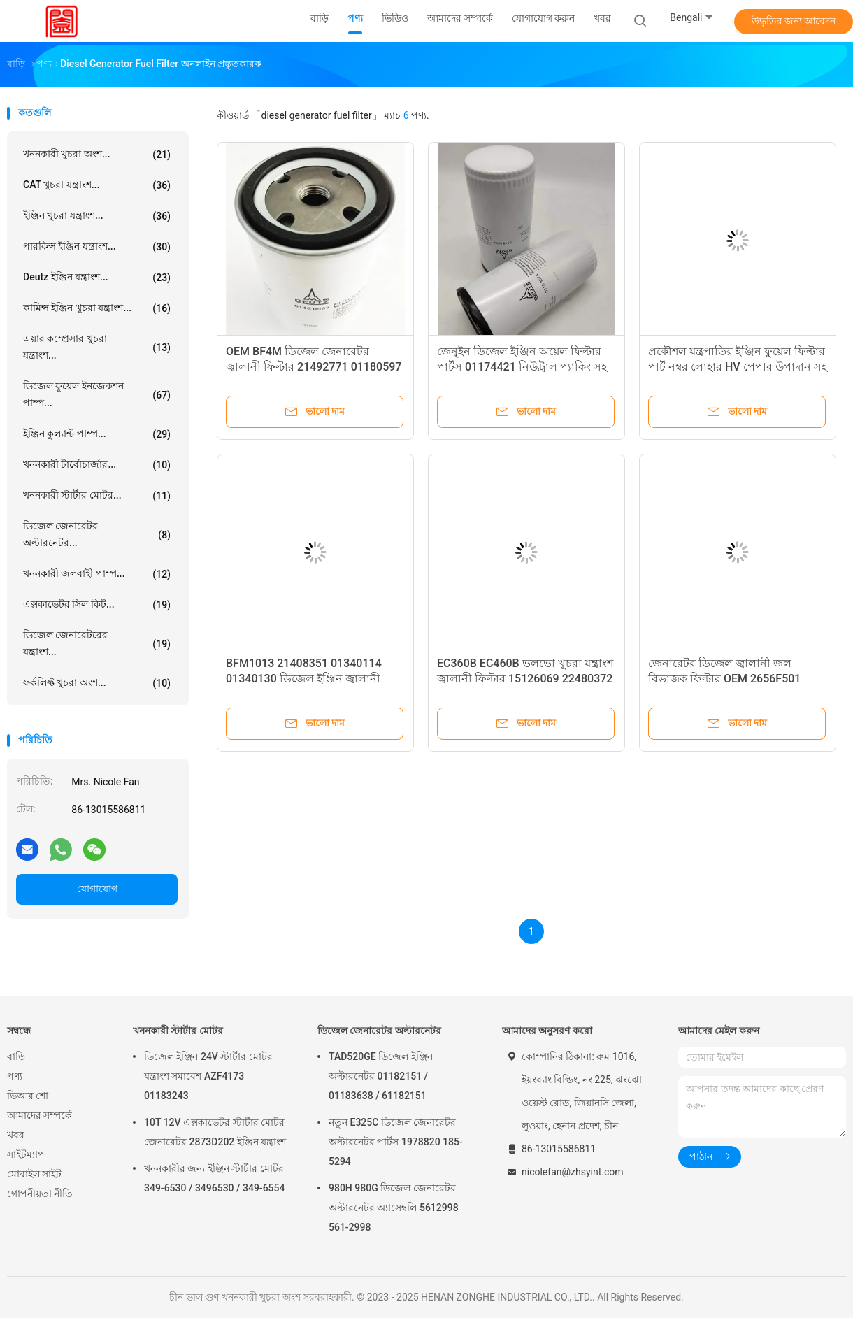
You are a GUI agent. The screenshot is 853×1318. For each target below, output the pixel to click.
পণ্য (14, 1076)
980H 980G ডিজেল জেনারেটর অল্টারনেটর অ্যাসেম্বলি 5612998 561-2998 (394, 1207)
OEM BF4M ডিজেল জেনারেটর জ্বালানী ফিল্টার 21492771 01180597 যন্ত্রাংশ (313, 367)
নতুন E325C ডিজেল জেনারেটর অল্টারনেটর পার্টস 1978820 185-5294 (396, 1142)
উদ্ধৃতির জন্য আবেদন (794, 21)
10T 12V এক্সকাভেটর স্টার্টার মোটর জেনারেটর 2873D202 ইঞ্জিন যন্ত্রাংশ (215, 1132)
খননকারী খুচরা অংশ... (97, 155)
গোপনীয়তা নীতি (40, 1193)
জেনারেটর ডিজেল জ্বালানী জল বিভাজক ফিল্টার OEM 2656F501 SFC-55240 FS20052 (724, 679)
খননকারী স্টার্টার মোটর (178, 1030)
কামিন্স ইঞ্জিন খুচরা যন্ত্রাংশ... (97, 308)
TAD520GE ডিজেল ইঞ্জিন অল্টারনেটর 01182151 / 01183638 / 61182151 (381, 1076)
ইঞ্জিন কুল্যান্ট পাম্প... (97, 434)
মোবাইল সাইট (34, 1174)
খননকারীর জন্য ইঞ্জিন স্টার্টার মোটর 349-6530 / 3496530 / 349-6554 (214, 1178)
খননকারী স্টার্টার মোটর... (97, 496)
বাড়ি (16, 1056)
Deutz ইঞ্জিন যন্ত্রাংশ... (97, 278)
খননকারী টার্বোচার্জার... (97, 465)
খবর (15, 1134)
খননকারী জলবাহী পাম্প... (97, 574)
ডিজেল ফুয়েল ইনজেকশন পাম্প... (97, 394)
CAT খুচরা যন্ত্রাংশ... (97, 185)
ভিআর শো (27, 1095)
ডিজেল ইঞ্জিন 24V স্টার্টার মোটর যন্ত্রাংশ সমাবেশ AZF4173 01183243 (208, 1076)
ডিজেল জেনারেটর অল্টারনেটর (379, 1030)
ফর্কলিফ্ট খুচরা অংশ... (97, 683)
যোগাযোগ (97, 888)
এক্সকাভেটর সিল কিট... (97, 605)
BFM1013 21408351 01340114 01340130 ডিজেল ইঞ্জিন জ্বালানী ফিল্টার (304, 679)
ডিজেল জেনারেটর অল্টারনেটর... (97, 534)
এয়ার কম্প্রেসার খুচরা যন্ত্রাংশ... (97, 347)
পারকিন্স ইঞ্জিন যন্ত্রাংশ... (97, 247)
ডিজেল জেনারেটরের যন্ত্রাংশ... (97, 643)
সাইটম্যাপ (26, 1154)
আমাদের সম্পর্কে (39, 1115)
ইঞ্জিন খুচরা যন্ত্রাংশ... (97, 216)
